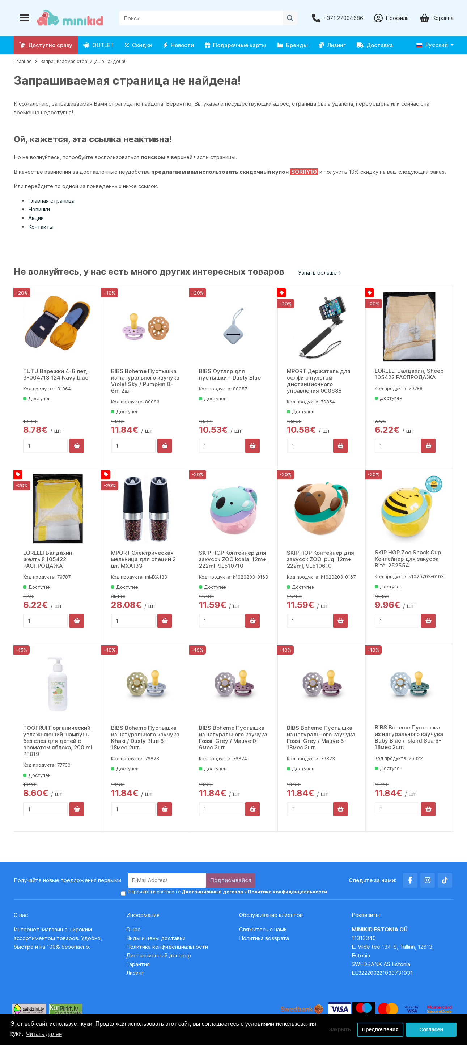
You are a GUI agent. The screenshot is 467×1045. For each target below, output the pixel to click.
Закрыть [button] (338, 1029)
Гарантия (138, 964)
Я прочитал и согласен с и (225, 892)
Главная (22, 61)
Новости (178, 45)
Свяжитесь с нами (263, 929)
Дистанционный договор (160, 955)
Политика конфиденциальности (167, 946)
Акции (36, 218)
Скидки (138, 45)
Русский (432, 44)
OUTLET (98, 45)
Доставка (375, 45)
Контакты (41, 226)
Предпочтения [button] (380, 1029)
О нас (133, 929)
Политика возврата (264, 938)
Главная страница (51, 200)
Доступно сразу (45, 45)
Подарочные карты (235, 45)
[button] (435, 45)
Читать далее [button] (44, 1034)
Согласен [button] (431, 1029)
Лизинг (332, 45)
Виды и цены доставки (156, 938)
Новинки (39, 209)
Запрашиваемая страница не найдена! (82, 61)
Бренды (292, 45)
